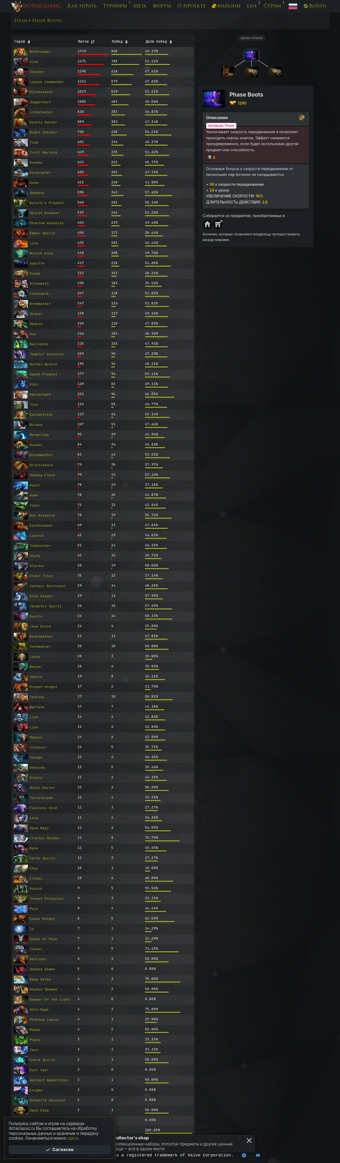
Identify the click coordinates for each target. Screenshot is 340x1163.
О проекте (191, 6)
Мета (139, 6)
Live (252, 6)
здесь (73, 1138)
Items (20, 21)
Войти (315, 6)
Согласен (60, 1149)
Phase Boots (46, 21)
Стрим (272, 6)
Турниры (115, 6)
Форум (162, 6)
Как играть (82, 6)
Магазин (226, 6)
